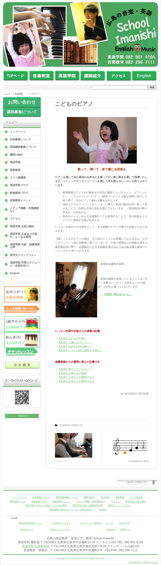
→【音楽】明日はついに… (116, 294)
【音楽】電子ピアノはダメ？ (75, 369)
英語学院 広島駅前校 (36, 546)
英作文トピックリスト (23, 255)
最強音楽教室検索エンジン (30, 523)
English (14, 273)
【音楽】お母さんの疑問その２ (76, 377)
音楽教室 (19, 93)
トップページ (18, 131)
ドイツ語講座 (18, 177)
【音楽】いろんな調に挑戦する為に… (80, 350)
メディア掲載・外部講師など (24, 209)
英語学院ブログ (19, 185)
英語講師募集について (23, 146)
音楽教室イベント (20, 200)
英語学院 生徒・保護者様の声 (25, 246)
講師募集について (22, 112)
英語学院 (15, 162)
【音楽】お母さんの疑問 (72, 373)
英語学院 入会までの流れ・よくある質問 (23, 235)
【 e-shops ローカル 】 (61, 523)
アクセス (15, 218)
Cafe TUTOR (124, 523)
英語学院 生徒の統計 (22, 226)
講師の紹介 (16, 154)
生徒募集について (20, 139)
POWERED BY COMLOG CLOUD (143, 562)
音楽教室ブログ (19, 192)
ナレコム (109, 523)
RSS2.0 (23, 415)
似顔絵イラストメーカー (60, 530)
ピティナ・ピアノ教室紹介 (91, 523)
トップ (7, 93)
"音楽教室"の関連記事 (71, 425)
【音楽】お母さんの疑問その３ (76, 381)
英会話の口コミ (26, 530)
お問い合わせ (22, 102)
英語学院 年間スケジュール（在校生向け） (25, 264)
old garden (110, 530)
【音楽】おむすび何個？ (72, 338)
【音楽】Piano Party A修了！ (75, 346)
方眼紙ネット (125, 530)
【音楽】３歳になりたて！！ (75, 342)
